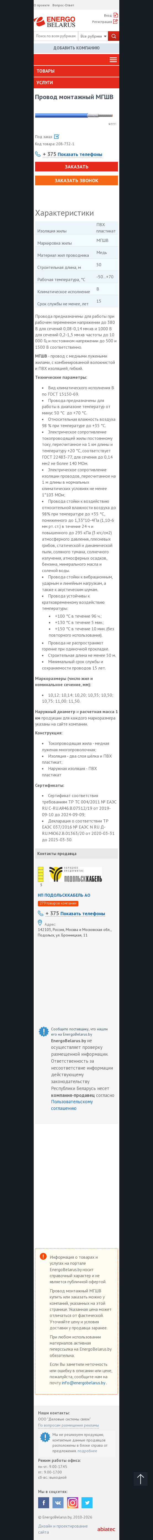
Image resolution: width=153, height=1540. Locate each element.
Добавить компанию (77, 48)
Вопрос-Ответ (63, 5)
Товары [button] (45, 71)
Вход (108, 15)
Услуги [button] (44, 83)
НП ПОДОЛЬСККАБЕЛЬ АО (64, 895)
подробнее (87, 1450)
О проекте (42, 5)
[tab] (76, 71)
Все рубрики (94, 36)
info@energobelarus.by (84, 1382)
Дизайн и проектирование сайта (63, 1529)
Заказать (76, 166)
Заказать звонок (76, 180)
